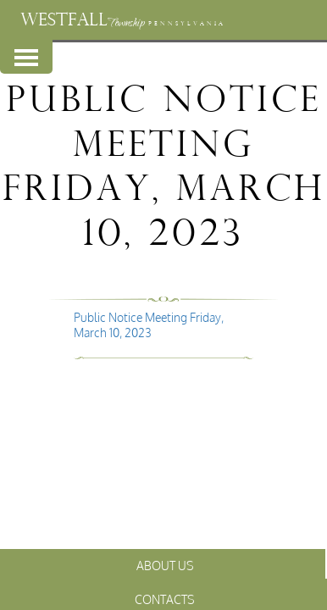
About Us (165, 565)
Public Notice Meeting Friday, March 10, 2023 (149, 325)
